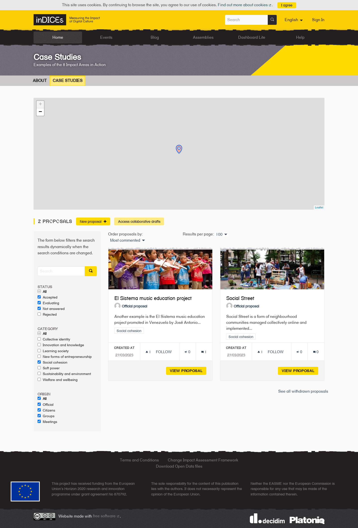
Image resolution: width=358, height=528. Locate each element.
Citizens (46, 410)
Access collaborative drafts (139, 221)
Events (106, 37)
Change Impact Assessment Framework (203, 460)
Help (300, 37)
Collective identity (54, 339)
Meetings (47, 422)
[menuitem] (294, 20)
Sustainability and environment (64, 374)
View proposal (188, 371)
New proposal (93, 221)
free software (106, 516)
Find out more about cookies (245, 4)
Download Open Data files (179, 466)
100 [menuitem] (219, 234)
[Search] (61, 271)
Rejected (47, 314)
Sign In (318, 19)
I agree (286, 5)
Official (45, 405)
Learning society (53, 351)
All (42, 292)
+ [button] (40, 104)
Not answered (51, 309)
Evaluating (48, 303)
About (40, 80)
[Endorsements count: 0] (187, 352)
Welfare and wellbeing (58, 380)
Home (57, 37)
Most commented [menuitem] (125, 240)
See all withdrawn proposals (303, 391)
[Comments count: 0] (315, 352)
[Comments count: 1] (204, 352)
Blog (155, 37)
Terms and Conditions (139, 460)
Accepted (47, 297)
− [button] (40, 112)
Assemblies (203, 37)
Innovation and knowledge (61, 345)
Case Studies (68, 80)
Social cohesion (52, 362)
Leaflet (319, 207)
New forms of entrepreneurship (65, 357)
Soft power (49, 368)
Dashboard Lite (251, 37)
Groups (46, 416)
